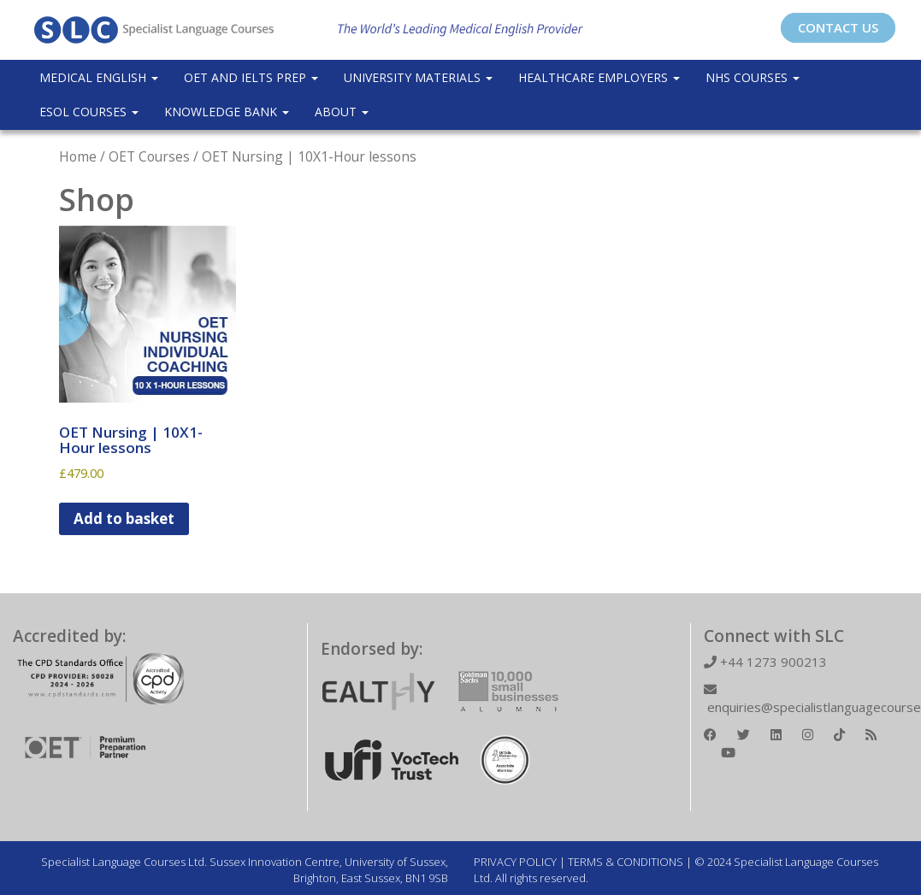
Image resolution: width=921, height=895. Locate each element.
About (342, 111)
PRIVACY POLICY (515, 861)
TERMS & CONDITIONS (625, 861)
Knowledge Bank (226, 111)
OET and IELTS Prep (251, 77)
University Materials (418, 77)
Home (78, 156)
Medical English (98, 77)
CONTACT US (838, 27)
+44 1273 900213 (765, 661)
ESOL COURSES (89, 111)
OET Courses (149, 156)
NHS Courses (753, 77)
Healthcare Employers (599, 77)
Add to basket (124, 518)
